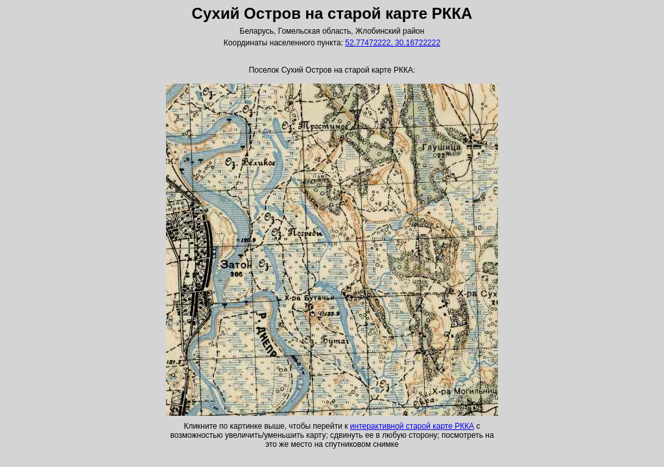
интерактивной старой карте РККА (412, 426)
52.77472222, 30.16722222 (392, 42)
